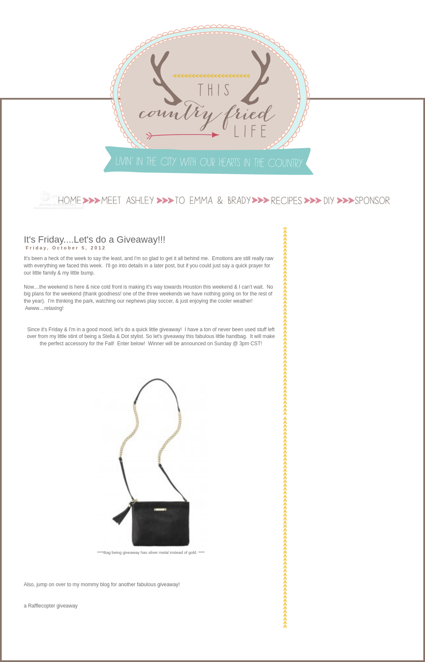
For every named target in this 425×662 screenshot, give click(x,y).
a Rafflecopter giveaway (51, 606)
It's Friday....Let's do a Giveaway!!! (94, 239)
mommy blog (95, 584)
